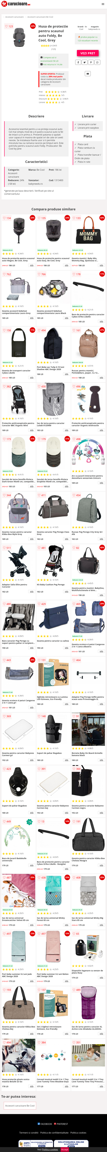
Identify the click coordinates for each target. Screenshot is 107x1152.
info (31, 265)
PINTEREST (61, 1124)
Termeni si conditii (28, 1132)
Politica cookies (78, 1132)
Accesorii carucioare (14, 17)
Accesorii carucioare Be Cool (40, 17)
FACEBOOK (45, 1124)
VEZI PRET (87, 53)
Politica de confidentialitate (54, 1132)
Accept (64, 1149)
